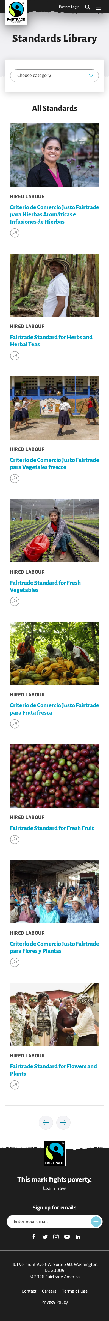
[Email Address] (55, 1221)
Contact (29, 1291)
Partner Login (69, 7)
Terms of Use (75, 1291)
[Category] (54, 75)
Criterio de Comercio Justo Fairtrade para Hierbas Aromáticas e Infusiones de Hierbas (54, 214)
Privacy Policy (54, 1302)
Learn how (54, 1188)
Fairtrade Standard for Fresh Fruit (52, 828)
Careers (49, 1291)
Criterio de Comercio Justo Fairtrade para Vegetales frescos (54, 463)
